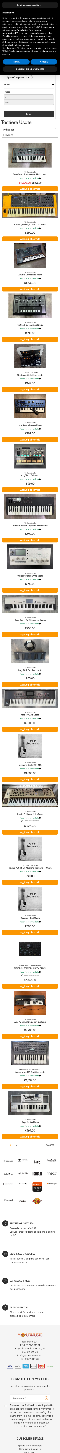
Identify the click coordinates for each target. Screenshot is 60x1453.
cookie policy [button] (46, 33)
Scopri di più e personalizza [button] (30, 69)
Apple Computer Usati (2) (19, 77)
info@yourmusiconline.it (31, 1355)
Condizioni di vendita (30, 1448)
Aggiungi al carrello (30, 188)
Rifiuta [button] (16, 62)
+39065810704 (31, 1359)
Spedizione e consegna (30, 1445)
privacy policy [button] (39, 21)
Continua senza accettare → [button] (30, 5)
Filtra (28, 113)
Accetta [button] (44, 62)
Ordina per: (8, 129)
